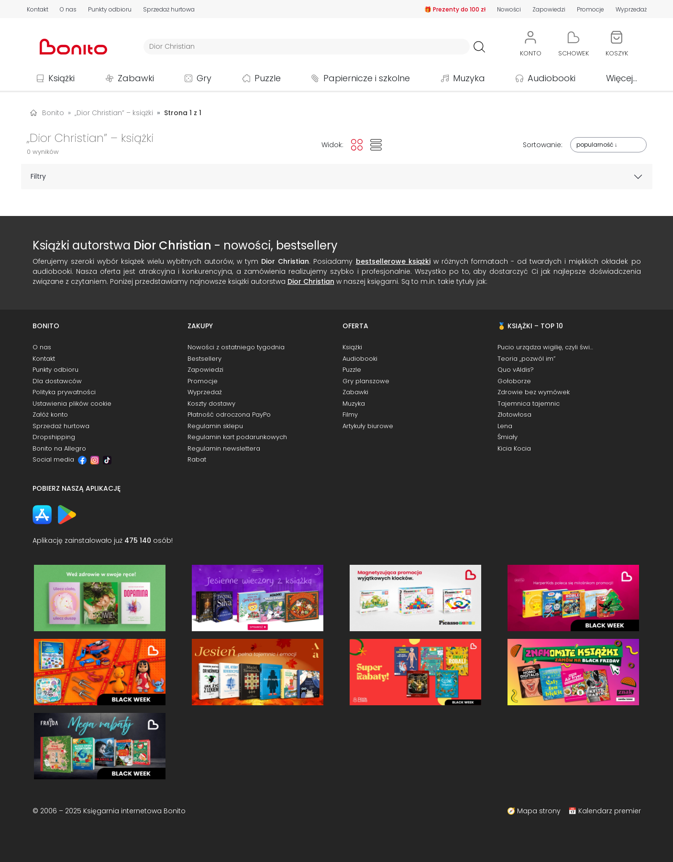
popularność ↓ (597, 144)
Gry (204, 78)
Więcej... (621, 78)
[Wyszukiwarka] (306, 46)
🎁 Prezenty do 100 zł (454, 9)
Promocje (590, 9)
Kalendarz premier (609, 811)
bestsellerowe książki (393, 261)
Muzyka (469, 78)
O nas (68, 9)
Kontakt (37, 9)
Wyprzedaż (631, 9)
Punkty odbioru (110, 9)
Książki (61, 78)
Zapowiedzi (548, 9)
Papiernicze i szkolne (366, 78)
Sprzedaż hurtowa (169, 9)
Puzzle (267, 78)
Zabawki (136, 78)
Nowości (509, 9)
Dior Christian (310, 281)
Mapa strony (539, 811)
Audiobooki (551, 78)
